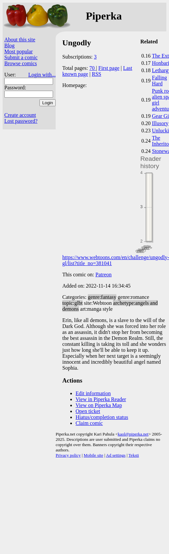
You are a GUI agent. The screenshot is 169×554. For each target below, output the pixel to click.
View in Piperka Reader (101, 399)
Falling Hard (159, 80)
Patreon (103, 274)
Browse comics (20, 63)
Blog (9, 45)
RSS (96, 74)
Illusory (160, 123)
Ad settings (116, 455)
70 (92, 68)
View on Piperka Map (99, 405)
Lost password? (20, 121)
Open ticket (88, 411)
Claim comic (89, 423)
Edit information (93, 393)
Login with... (42, 74)
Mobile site (93, 455)
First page (109, 68)
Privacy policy (68, 455)
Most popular (18, 51)
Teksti (134, 455)
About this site (19, 39)
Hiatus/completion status (102, 417)
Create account (20, 115)
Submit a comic (20, 57)
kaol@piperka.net (133, 434)
